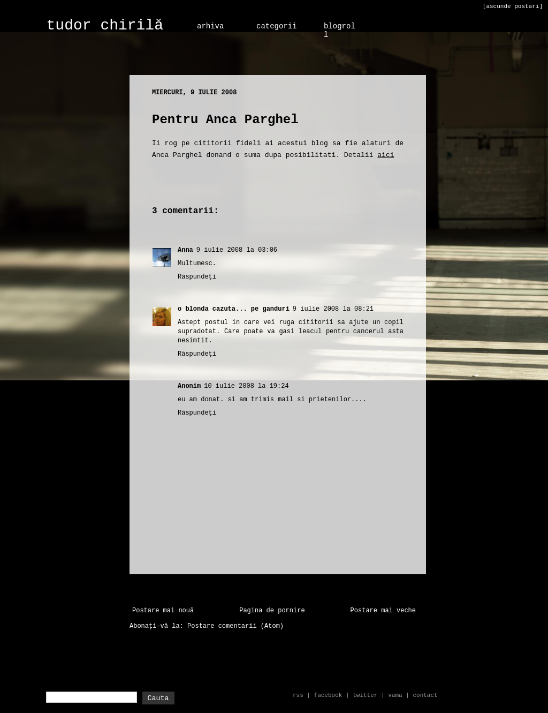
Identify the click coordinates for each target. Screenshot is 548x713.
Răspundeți (197, 277)
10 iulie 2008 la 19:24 (246, 386)
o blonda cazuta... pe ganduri (234, 309)
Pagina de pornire (272, 610)
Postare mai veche (383, 610)
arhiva (210, 26)
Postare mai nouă (163, 610)
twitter (365, 695)
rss (298, 695)
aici (385, 155)
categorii (276, 26)
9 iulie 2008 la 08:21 (333, 309)
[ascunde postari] (513, 6)
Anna (185, 250)
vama (395, 695)
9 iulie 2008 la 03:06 (236, 250)
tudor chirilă (105, 25)
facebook (328, 695)
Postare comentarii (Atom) (235, 626)
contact (425, 695)
